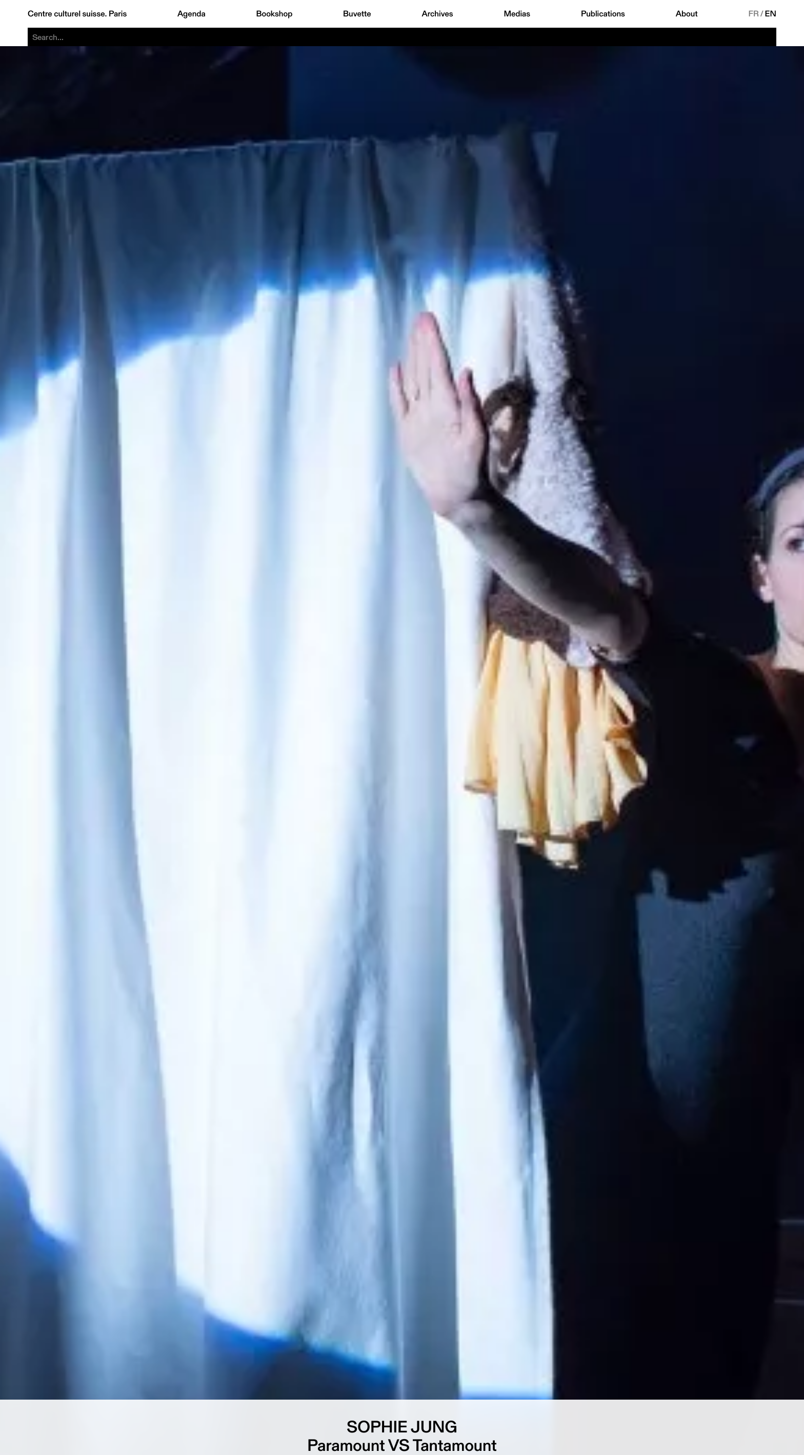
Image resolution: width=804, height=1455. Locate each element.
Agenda (191, 13)
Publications (603, 13)
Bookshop (274, 13)
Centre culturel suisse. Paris (77, 13)
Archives (437, 13)
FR (753, 13)
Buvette (357, 13)
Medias (517, 13)
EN (770, 13)
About (687, 13)
